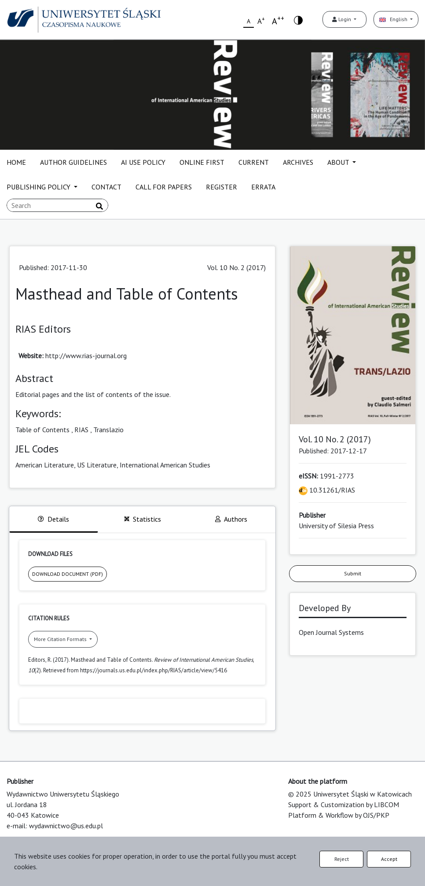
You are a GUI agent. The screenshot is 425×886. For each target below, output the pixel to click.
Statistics (142, 519)
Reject (341, 859)
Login (342, 19)
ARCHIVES (298, 162)
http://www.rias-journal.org (86, 355)
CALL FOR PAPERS (164, 186)
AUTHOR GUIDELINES (73, 162)
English (394, 19)
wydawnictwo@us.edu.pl (66, 825)
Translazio (108, 429)
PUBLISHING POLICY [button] (39, 186)
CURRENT (253, 162)
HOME (16, 162)
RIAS (81, 429)
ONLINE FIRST (202, 162)
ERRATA (263, 186)
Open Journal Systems (331, 632)
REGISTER (221, 186)
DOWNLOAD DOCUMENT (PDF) (67, 574)
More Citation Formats (61, 639)
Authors (231, 519)
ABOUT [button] (339, 162)
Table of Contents (42, 429)
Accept (389, 859)
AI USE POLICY (143, 162)
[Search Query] (57, 205)
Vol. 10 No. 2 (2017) (236, 267)
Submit (352, 573)
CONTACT (106, 186)
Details (53, 519)
